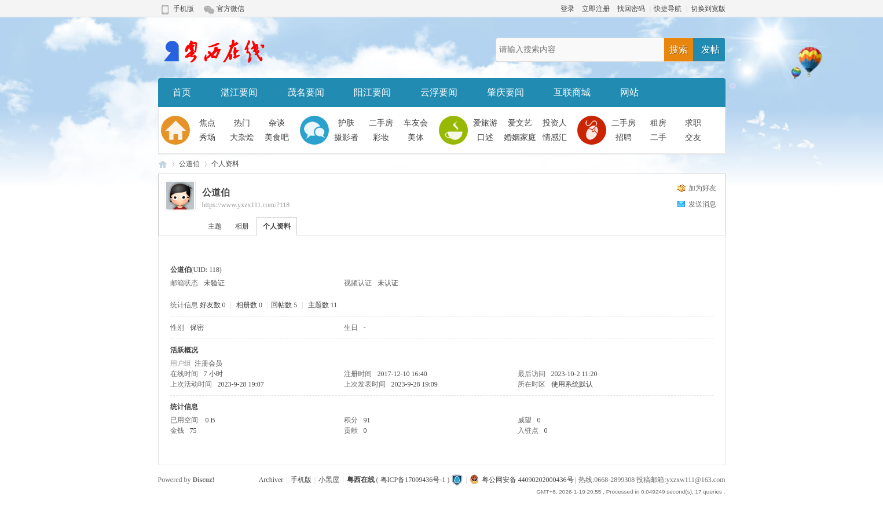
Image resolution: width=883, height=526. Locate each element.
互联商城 (572, 92)
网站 (629, 92)
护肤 (346, 123)
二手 (658, 137)
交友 (693, 137)
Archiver (271, 480)
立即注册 (596, 9)
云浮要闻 (438, 92)
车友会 (416, 123)
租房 (658, 123)
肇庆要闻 (505, 92)
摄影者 (346, 137)
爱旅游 (485, 123)
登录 (567, 9)
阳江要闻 (372, 92)
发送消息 (702, 204)
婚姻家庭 (520, 137)
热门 (242, 123)
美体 (416, 137)
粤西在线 (162, 164)
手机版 (183, 9)
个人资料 (277, 226)
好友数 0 (213, 305)
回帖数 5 (284, 305)
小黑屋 (328, 480)
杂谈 (277, 123)
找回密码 (631, 9)
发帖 (710, 49)
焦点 (207, 123)
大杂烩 (242, 137)
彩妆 (381, 137)
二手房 (381, 123)
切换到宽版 (708, 9)
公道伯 (189, 164)
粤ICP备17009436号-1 (413, 480)
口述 (485, 137)
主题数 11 (323, 305)
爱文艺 (520, 123)
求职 (693, 123)
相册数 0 (249, 305)
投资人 (555, 123)
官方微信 (230, 9)
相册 (242, 226)
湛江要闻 (239, 92)
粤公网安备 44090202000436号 (522, 480)
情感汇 (555, 137)
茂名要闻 (305, 92)
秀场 (207, 137)
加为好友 (702, 188)
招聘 (623, 137)
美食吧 (277, 137)
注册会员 (208, 363)
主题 (215, 226)
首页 (182, 92)
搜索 (678, 49)
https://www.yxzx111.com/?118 (246, 205)
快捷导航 (668, 9)
